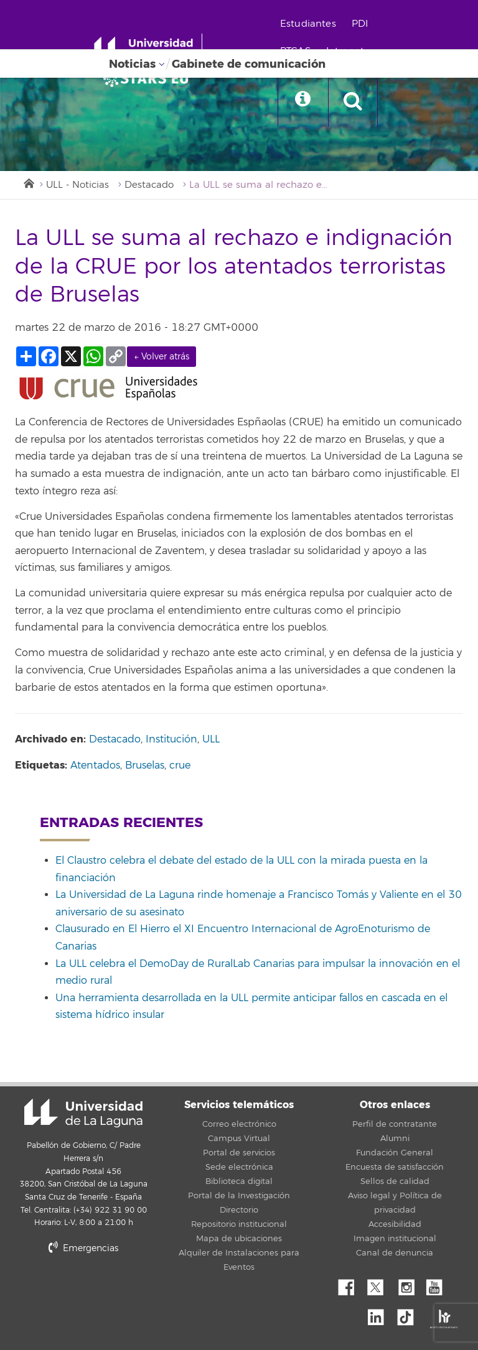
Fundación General (394, 1153)
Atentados (95, 765)
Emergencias (83, 1248)
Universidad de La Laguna (83, 1113)
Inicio (28, 182)
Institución (171, 739)
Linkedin (380, 1314)
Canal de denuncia (394, 1253)
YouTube (439, 1284)
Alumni (395, 1139)
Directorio (239, 1210)
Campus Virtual (239, 1139)
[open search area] (353, 102)
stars (108, 1291)
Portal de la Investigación (239, 1196)
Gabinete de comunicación (249, 64)
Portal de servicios (239, 1153)
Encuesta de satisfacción (394, 1167)
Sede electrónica (239, 1167)
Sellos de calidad (394, 1181)
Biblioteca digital (239, 1181)
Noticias (132, 64)
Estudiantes (308, 24)
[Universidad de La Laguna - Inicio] (147, 48)
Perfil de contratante (394, 1124)
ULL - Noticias (77, 185)
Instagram (409, 1284)
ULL (211, 739)
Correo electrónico (239, 1124)
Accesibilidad (394, 1224)
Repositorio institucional (239, 1224)
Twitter (380, 1284)
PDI (360, 24)
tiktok (409, 1314)
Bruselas (144, 765)
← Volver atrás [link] (161, 356)
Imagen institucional (395, 1239)
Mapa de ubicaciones (239, 1239)
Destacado (149, 185)
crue (179, 765)
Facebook (351, 1284)
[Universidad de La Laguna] (149, 78)
